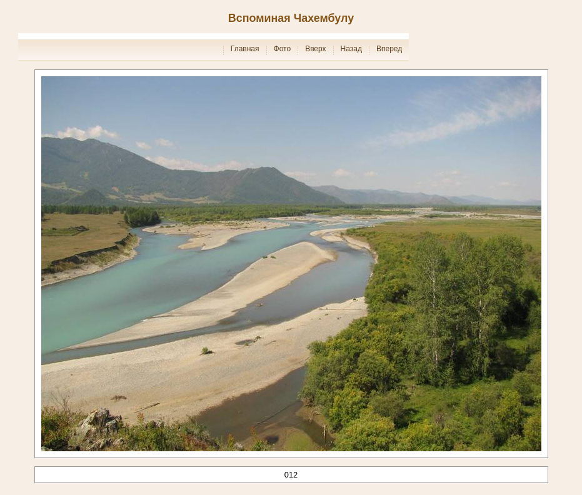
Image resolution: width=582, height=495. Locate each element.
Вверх (315, 48)
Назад (351, 48)
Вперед (389, 48)
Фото (282, 48)
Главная (245, 48)
